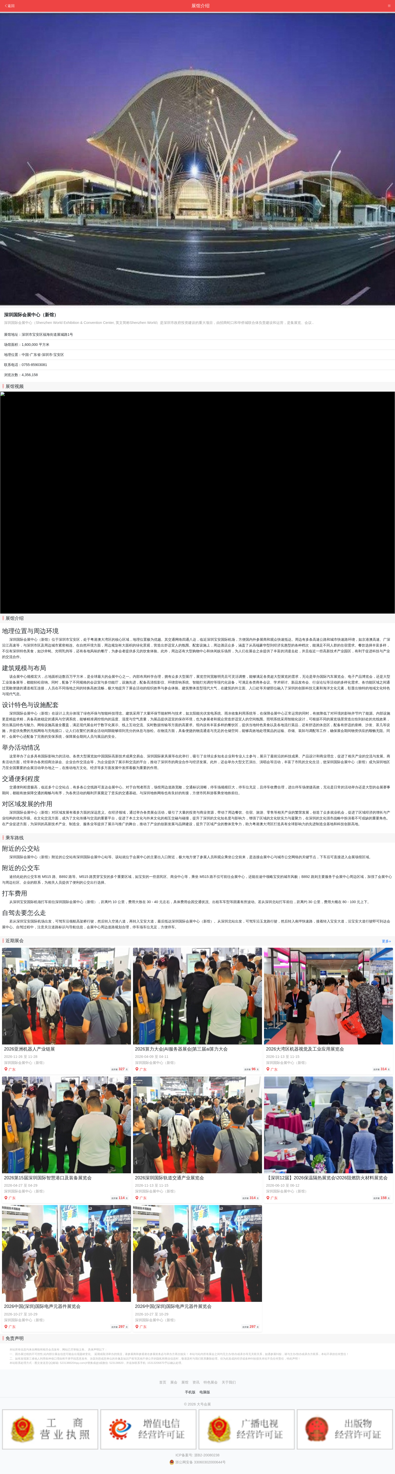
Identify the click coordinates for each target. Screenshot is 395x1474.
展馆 (184, 1382)
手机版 (190, 1392)
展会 (173, 1382)
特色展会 (211, 1382)
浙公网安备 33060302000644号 (197, 1462)
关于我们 (229, 1382)
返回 (9, 6)
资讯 (196, 1382)
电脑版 (205, 1392)
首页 (162, 1382)
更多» (386, 941)
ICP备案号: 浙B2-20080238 (197, 1455)
